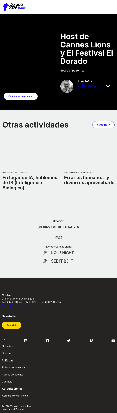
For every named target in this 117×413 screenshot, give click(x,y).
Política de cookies (12, 367)
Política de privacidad (14, 360)
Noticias (6, 346)
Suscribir (12, 318)
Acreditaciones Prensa (15, 388)
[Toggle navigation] (112, 4)
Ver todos (102, 117)
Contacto (7, 374)
